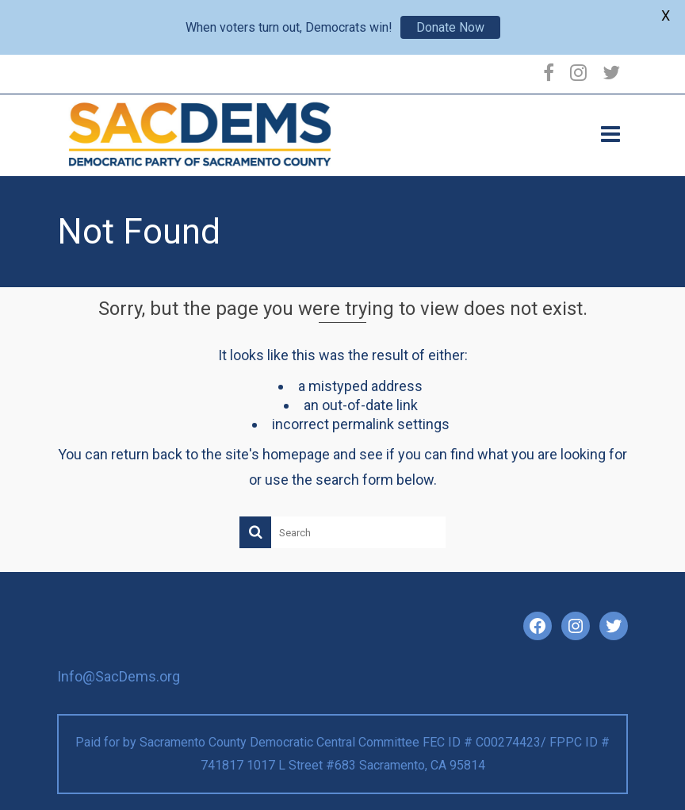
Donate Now (450, 27)
